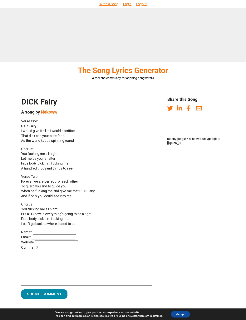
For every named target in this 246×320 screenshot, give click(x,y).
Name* (26, 232)
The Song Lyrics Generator (123, 70)
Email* (26, 237)
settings (157, 315)
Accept (180, 314)
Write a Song (109, 4)
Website (27, 242)
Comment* (29, 247)
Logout (141, 4)
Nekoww (49, 112)
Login (127, 4)
